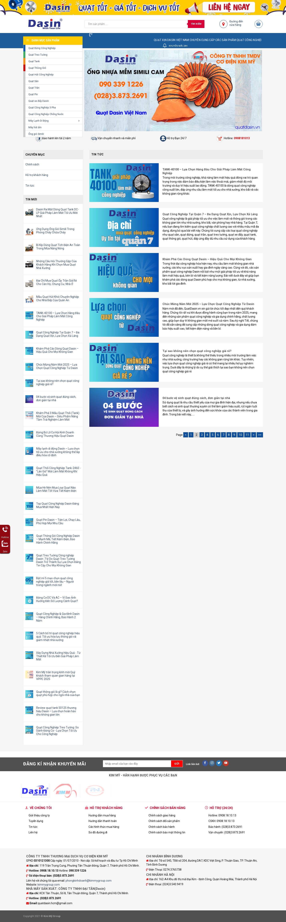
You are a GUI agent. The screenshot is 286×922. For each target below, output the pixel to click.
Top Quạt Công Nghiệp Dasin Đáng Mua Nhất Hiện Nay (57, 505)
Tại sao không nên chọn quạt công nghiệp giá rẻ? (57, 382)
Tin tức (29, 185)
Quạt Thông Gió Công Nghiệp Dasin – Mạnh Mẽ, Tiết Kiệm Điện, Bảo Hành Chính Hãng (58, 539)
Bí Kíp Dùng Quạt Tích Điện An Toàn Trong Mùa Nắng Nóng (58, 246)
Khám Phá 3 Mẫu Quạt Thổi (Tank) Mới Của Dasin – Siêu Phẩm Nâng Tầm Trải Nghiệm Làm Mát (57, 416)
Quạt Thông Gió (37, 67)
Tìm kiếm (196, 23)
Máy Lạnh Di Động (38, 120)
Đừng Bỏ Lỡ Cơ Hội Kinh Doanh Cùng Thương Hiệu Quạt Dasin (55, 434)
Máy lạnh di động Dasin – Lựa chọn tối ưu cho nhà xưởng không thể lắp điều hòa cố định (58, 452)
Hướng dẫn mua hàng (102, 815)
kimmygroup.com (49, 884)
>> (259, 434)
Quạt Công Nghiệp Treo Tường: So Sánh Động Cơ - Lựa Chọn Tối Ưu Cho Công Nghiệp (57, 731)
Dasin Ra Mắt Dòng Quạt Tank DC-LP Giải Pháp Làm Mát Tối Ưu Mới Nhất (57, 213)
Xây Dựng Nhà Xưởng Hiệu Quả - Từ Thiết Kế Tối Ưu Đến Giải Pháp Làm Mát (58, 656)
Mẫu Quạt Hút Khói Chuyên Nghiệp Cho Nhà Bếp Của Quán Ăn (57, 298)
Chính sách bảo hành (161, 826)
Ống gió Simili (36, 133)
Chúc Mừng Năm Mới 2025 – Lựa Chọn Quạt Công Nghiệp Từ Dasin (57, 366)
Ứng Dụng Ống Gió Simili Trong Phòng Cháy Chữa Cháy (55, 230)
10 (240, 434)
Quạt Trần (33, 87)
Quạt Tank (34, 61)
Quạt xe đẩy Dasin (38, 100)
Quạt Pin (33, 94)
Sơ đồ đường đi (98, 832)
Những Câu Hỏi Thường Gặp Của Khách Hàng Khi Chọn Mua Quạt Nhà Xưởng (56, 265)
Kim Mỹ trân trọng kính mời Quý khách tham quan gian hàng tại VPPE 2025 (55, 676)
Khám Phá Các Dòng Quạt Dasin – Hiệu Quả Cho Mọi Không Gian (57, 350)
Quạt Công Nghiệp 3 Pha (42, 107)
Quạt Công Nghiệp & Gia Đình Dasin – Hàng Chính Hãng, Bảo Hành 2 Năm (58, 617)
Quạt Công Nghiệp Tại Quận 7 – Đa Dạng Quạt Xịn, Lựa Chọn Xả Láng (57, 334)
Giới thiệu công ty (39, 815)
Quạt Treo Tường (37, 54)
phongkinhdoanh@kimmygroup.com (89, 880)
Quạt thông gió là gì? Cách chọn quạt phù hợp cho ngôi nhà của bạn (58, 693)
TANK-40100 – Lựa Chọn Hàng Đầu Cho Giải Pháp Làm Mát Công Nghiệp (58, 316)
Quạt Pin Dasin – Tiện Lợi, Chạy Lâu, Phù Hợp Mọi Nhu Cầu (58, 521)
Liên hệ (33, 832)
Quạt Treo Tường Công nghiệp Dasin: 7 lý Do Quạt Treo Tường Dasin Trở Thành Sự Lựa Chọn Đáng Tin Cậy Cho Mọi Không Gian (58, 560)
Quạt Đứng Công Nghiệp (42, 48)
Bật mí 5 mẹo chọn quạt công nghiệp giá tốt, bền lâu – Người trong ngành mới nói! (55, 582)
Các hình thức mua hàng (104, 826)
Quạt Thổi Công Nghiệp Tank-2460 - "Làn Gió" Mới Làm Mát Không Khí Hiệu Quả (58, 471)
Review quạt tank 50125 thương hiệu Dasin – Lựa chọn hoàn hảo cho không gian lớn (56, 711)
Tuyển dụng (36, 821)
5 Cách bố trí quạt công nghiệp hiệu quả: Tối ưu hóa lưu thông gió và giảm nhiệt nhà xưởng (58, 637)
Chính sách (32, 164)
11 (247, 434)
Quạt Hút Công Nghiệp (41, 74)
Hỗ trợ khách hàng (36, 175)
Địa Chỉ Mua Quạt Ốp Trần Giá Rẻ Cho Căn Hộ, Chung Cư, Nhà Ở (56, 282)
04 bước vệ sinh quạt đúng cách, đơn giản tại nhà (56, 398)
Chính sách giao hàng (161, 815)
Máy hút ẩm (35, 127)
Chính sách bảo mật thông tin (166, 832)
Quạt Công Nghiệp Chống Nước (46, 114)
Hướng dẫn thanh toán (103, 821)
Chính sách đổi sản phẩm (164, 821)
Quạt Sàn (33, 81)
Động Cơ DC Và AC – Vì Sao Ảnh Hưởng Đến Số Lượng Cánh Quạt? (57, 599)
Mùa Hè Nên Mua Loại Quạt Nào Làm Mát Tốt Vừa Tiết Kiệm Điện (56, 489)
